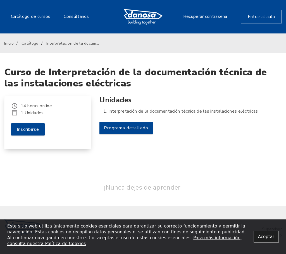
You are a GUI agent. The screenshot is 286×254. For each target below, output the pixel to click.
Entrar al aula (261, 17)
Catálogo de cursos (30, 16)
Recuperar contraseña (205, 16)
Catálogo (30, 43)
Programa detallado (126, 128)
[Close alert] (266, 237)
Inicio (9, 43)
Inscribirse (28, 129)
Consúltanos (76, 16)
